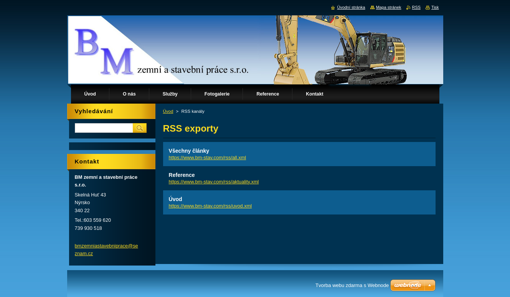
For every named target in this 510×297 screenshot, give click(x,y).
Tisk (435, 7)
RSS (416, 7)
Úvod (168, 111)
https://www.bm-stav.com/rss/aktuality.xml (214, 182)
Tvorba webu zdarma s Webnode (352, 285)
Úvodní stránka (351, 7)
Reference (182, 175)
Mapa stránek (388, 7)
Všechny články (189, 151)
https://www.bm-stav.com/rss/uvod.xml (210, 206)
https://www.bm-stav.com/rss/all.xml (207, 157)
